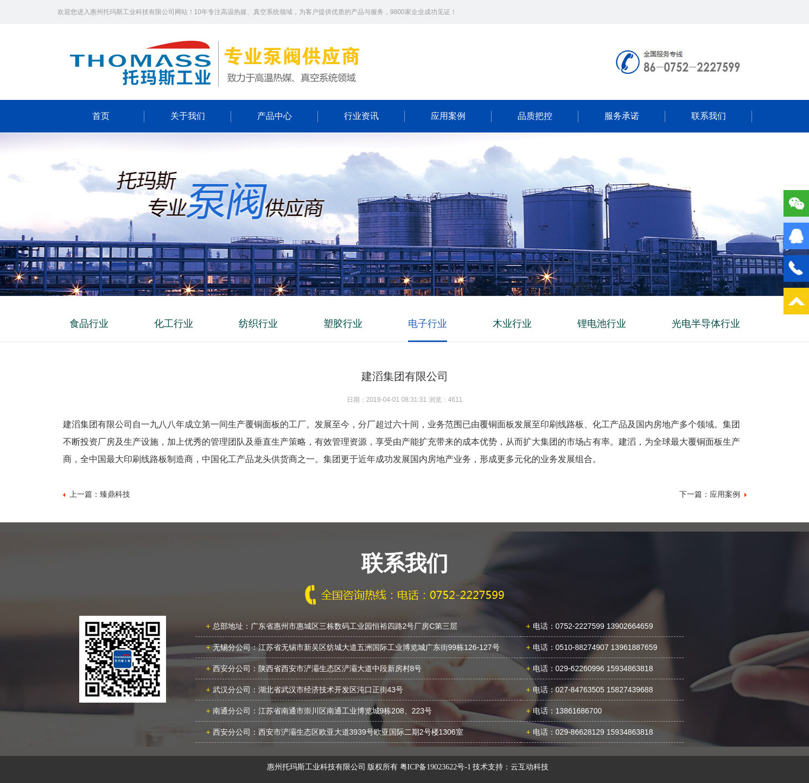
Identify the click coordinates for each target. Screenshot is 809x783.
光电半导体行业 (706, 323)
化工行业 (173, 323)
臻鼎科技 (115, 494)
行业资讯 (361, 116)
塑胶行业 (342, 323)
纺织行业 (258, 323)
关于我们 (187, 116)
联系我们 (708, 116)
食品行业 (89, 323)
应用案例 (448, 116)
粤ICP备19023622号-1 (435, 767)
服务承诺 (621, 116)
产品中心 (274, 116)
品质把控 (535, 116)
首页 (101, 116)
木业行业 (512, 323)
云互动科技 (530, 767)
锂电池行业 (601, 323)
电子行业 (427, 323)
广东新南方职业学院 (215, 62)
